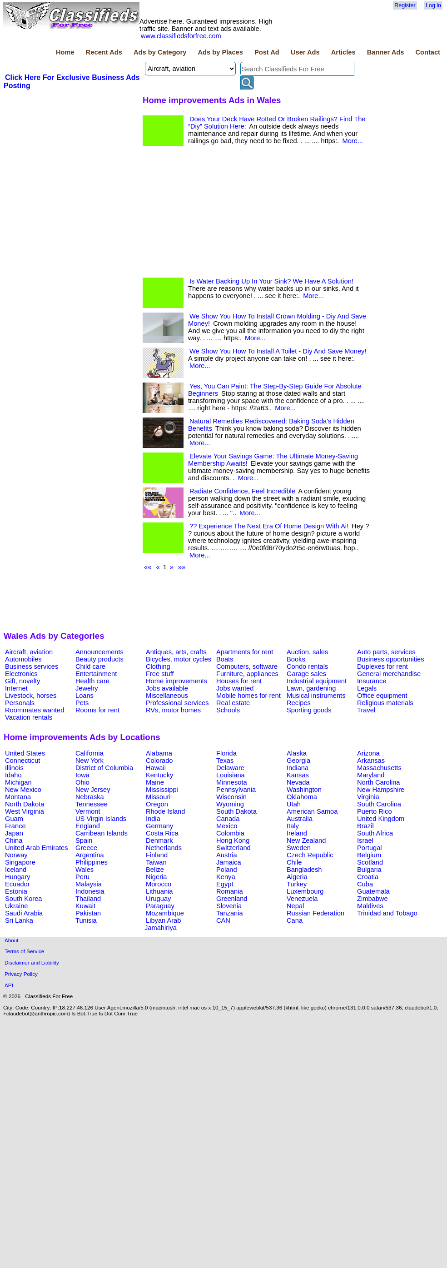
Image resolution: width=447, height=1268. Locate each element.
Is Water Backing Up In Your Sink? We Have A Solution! (271, 281)
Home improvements (176, 681)
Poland (226, 869)
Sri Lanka (19, 920)
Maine (155, 782)
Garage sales (306, 673)
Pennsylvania (236, 789)
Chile (294, 862)
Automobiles (23, 659)
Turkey (297, 884)
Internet (16, 688)
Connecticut (22, 760)
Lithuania (159, 891)
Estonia (16, 891)
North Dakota (24, 804)
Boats (224, 659)
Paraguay (160, 906)
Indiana (297, 767)
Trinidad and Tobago (387, 913)
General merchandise (389, 673)
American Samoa (312, 811)
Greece (86, 847)
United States (25, 753)
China (13, 840)
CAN (223, 920)
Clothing (158, 666)
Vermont (87, 811)
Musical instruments (316, 695)
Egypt (224, 884)
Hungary (17, 876)
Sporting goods (309, 710)
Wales (84, 869)
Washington (304, 789)
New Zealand (306, 840)
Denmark (159, 840)
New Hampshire (380, 789)
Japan (14, 833)
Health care (92, 681)
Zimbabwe (372, 898)
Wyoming (230, 804)
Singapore (20, 862)
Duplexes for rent (382, 666)
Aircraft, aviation (29, 652)
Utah (294, 804)
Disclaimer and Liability (32, 962)
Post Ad (266, 52)
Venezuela (302, 898)
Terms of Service (24, 951)
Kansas (298, 775)
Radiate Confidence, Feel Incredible (242, 491)
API (9, 985)
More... (352, 140)
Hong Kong (232, 840)
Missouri (158, 797)
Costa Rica (162, 833)
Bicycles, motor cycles (178, 659)
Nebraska (89, 797)
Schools (228, 710)
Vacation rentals (28, 717)
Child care (90, 666)
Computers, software (247, 666)
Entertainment (96, 673)
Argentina (89, 855)
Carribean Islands (101, 833)
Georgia (298, 760)
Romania (229, 891)
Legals (367, 688)
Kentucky (159, 775)
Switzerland (233, 847)
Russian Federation (315, 913)
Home (65, 52)
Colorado (159, 760)
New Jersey (92, 789)
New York (89, 760)
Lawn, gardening (311, 688)
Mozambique (165, 913)
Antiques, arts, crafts (176, 652)
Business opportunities (390, 659)
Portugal (369, 847)
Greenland (231, 898)
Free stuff (160, 673)
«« (147, 567)
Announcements (99, 652)
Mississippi (162, 789)
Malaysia (88, 884)
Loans (84, 695)
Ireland (297, 833)
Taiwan (156, 862)
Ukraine (16, 906)
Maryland (370, 775)
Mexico (226, 826)
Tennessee (91, 804)
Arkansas (371, 760)
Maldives (370, 906)
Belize (155, 869)
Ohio (82, 782)
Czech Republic (310, 855)
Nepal (295, 906)
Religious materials (385, 702)
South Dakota (236, 811)
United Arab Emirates (36, 847)
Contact (427, 52)
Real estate (233, 702)
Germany (159, 826)
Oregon (157, 804)
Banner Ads (385, 52)
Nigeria (156, 876)
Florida (226, 753)
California (89, 753)
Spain (84, 840)
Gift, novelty (22, 681)
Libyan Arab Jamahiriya (162, 924)
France (15, 826)
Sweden (299, 847)
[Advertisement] (72, 158)
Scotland (370, 862)
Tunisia (86, 920)
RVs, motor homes (173, 710)
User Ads (305, 52)
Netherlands (164, 847)
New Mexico (23, 789)
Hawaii (156, 767)
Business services (31, 666)
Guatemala (373, 891)
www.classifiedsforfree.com (181, 36)
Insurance (371, 681)
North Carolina (378, 782)
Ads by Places (220, 52)
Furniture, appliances (247, 673)
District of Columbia (104, 767)
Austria (226, 855)
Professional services (177, 702)
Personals (20, 702)
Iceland (15, 869)
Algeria (297, 876)
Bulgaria (369, 869)
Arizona (368, 753)
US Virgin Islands (100, 818)
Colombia (230, 833)
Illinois (14, 767)
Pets (82, 702)
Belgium (369, 855)
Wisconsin (231, 797)
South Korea (23, 898)
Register (404, 5)
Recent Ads (104, 52)
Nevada (298, 782)
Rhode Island (165, 811)
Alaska (297, 753)
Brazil (365, 826)
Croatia (367, 876)
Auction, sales (307, 652)
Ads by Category (160, 52)
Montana (18, 797)
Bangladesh (304, 869)
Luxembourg (305, 891)
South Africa (375, 833)
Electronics (21, 673)
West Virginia (24, 811)
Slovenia (229, 906)
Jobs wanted (234, 688)
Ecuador (17, 884)
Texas (224, 760)
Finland (157, 855)
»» (181, 567)
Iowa (82, 775)
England (87, 826)
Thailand (88, 898)
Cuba (365, 884)
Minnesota (231, 782)
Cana (295, 920)
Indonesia (89, 891)
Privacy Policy (21, 974)
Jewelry (86, 688)
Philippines (91, 862)
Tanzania (229, 913)
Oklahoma (302, 797)
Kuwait (85, 906)
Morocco (158, 884)
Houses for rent (239, 681)
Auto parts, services (386, 652)
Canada (227, 818)
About (12, 940)
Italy (293, 826)
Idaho (13, 775)
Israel (365, 840)
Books (296, 659)
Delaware (230, 767)
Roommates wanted (34, 710)
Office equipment (382, 695)
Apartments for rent (244, 652)
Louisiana (230, 775)
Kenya (225, 876)
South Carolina (379, 804)
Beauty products (99, 659)
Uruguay (158, 898)
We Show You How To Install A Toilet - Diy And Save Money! (277, 351)
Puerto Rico (374, 811)
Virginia (368, 797)
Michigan (18, 782)
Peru (82, 876)
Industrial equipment (317, 681)
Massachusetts (379, 767)
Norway (16, 855)
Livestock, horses (30, 695)
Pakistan (88, 913)
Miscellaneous (167, 695)
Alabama (159, 753)
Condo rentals (307, 666)
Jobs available (167, 688)
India (153, 818)
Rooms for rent (97, 710)
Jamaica (228, 862)
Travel (366, 710)
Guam (14, 818)
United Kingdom (380, 818)
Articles (343, 52)
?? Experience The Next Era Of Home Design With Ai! (268, 526)
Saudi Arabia (24, 913)
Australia (300, 818)
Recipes (299, 702)
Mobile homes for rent (248, 695)
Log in (433, 5)
